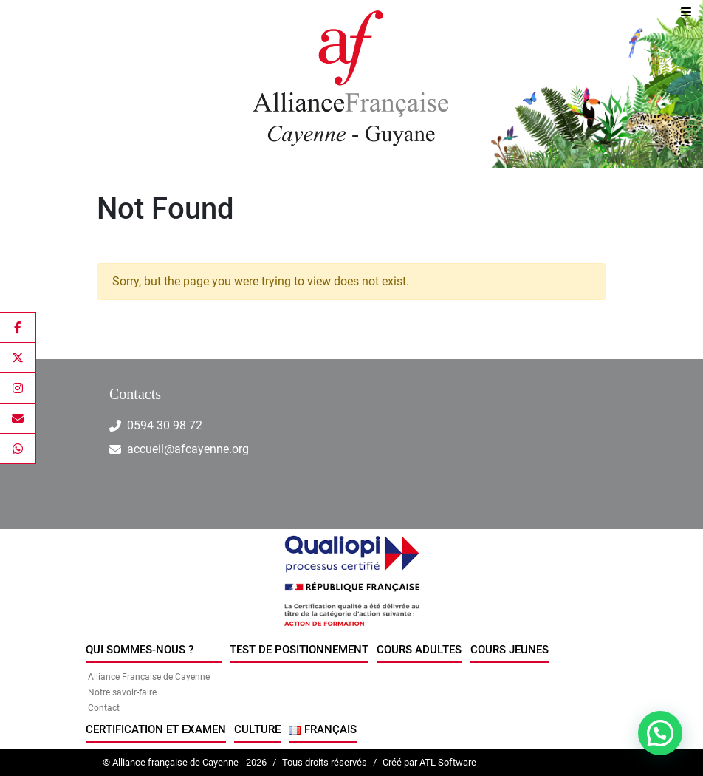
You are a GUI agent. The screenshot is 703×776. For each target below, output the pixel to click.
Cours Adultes (419, 649)
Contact (104, 708)
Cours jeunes (509, 649)
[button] (660, 733)
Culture (257, 729)
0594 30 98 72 (164, 425)
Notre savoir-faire (122, 692)
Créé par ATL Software (429, 762)
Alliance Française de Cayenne (149, 677)
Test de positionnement (299, 649)
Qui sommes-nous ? (139, 649)
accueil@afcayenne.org (188, 449)
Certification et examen (156, 729)
